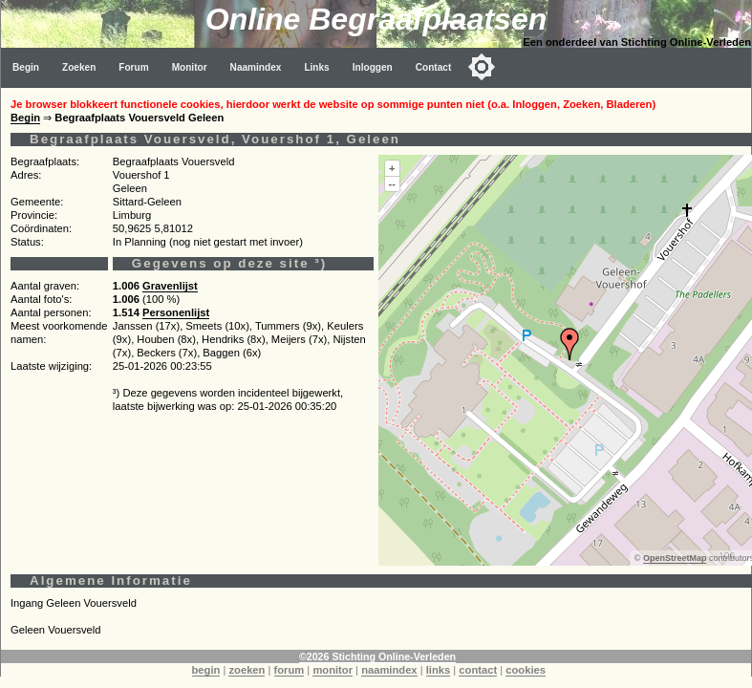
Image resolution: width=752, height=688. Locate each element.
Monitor (189, 67)
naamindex (389, 670)
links (438, 670)
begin (206, 670)
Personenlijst (175, 312)
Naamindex (256, 67)
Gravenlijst (170, 285)
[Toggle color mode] (481, 67)
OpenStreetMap (675, 558)
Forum (133, 67)
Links (316, 67)
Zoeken (79, 67)
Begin (25, 67)
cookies (525, 670)
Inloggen (373, 67)
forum (289, 670)
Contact (434, 67)
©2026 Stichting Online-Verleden (377, 656)
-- (392, 183)
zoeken (246, 670)
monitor (332, 670)
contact (478, 670)
